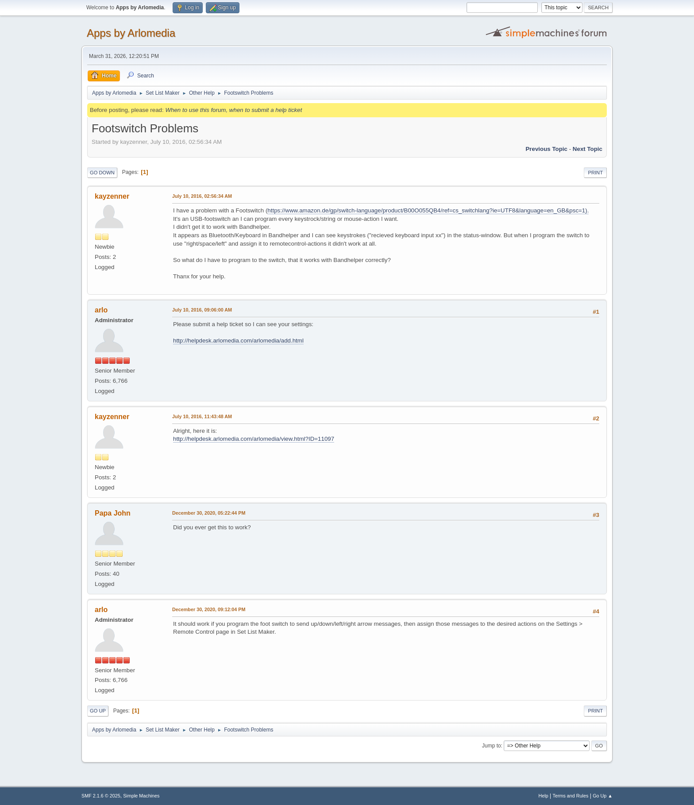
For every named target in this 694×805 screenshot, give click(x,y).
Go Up (98, 710)
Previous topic (546, 149)
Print (595, 172)
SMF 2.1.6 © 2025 (100, 795)
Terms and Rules (571, 795)
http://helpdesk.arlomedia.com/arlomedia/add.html (238, 340)
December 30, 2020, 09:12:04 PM (208, 609)
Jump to (491, 746)
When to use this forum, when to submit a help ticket (233, 110)
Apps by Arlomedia (131, 33)
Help (543, 795)
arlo (101, 310)
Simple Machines (141, 795)
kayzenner (112, 196)
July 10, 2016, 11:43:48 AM (202, 416)
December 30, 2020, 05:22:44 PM (208, 513)
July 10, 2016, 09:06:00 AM (202, 309)
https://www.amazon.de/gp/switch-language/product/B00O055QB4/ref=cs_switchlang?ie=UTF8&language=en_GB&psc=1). (428, 210)
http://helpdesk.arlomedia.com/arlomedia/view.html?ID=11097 (253, 438)
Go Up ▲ (603, 795)
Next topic (587, 149)
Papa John (113, 513)
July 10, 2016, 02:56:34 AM (202, 196)
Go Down (102, 172)
